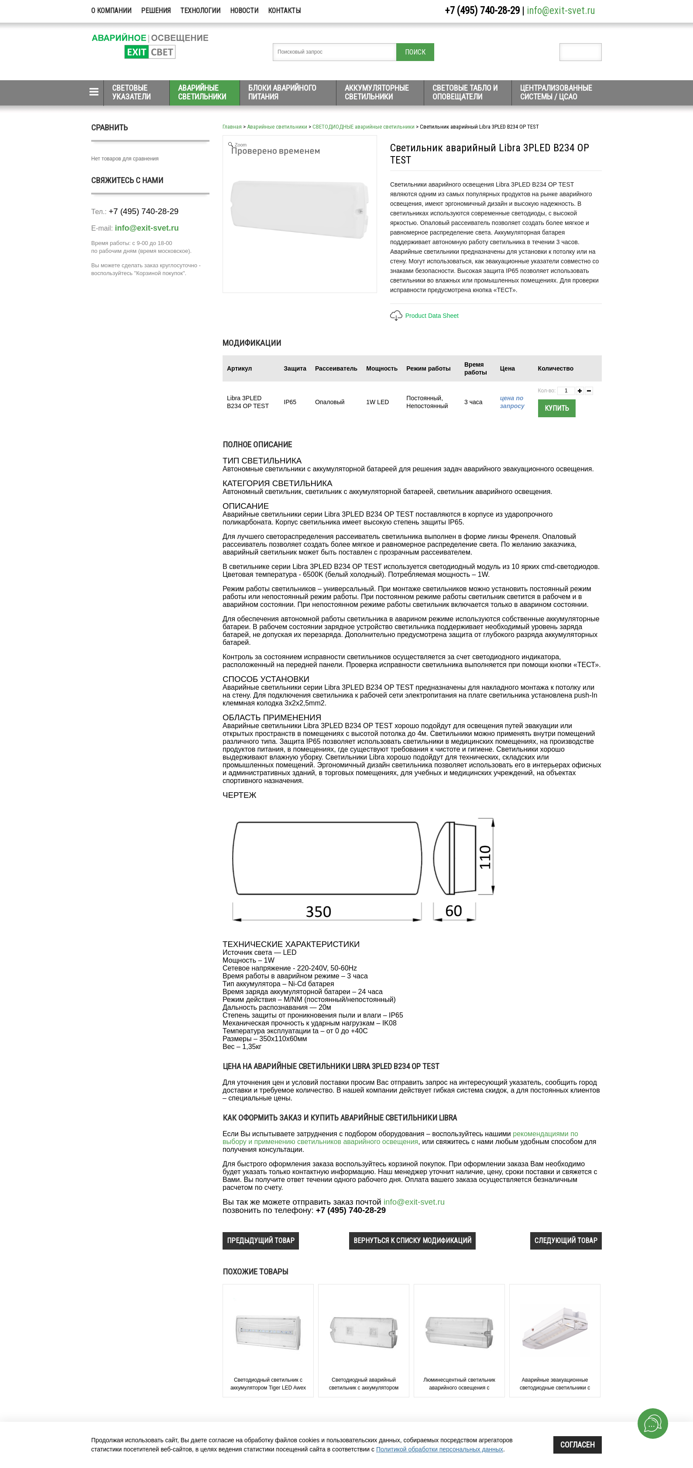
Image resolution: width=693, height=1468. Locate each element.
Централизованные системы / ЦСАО (556, 92)
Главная (232, 126)
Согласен (577, 1444)
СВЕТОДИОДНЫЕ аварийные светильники (363, 126)
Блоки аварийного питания (282, 92)
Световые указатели (131, 92)
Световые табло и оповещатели (464, 92)
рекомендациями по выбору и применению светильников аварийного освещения (400, 1137)
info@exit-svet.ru (561, 11)
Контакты (284, 11)
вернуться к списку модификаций (412, 1240)
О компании (111, 11)
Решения (156, 11)
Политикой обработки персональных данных (439, 1449)
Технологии (200, 11)
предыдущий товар (261, 1240)
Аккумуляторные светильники (377, 92)
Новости (244, 11)
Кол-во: (547, 391)
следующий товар (566, 1240)
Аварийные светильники (202, 92)
